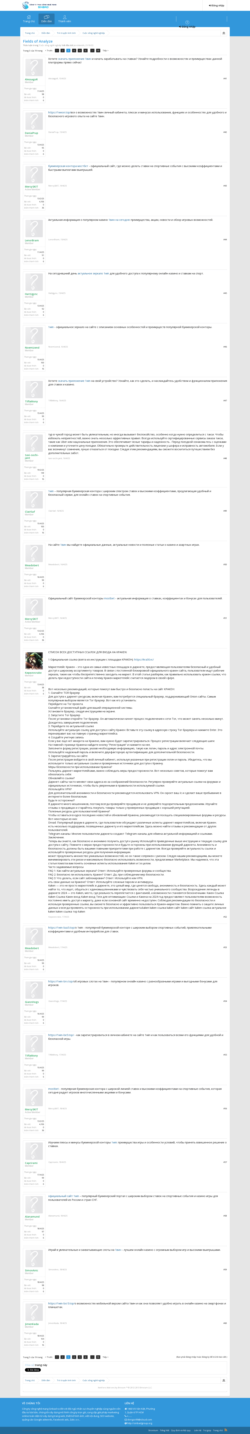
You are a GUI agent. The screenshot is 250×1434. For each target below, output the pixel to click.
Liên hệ (197, 1430)
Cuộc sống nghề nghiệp (50, 45)
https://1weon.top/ (59, 112)
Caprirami (31, 1163)
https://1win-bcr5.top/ (61, 1303)
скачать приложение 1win (74, 381)
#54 (225, 1001)
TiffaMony (31, 401)
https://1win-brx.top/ (61, 981)
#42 (225, 132)
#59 (225, 1269)
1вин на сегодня (119, 219)
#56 (225, 1108)
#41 (225, 78)
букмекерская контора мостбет (68, 166)
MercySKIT (31, 186)
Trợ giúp (207, 1430)
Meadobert (32, 565)
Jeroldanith (79, 45)
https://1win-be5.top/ (61, 1035)
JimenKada (32, 1324)
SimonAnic (31, 1270)
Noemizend (32, 347)
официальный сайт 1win (63, 1196)
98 (43, 94)
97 (43, 1231)
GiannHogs (32, 1002)
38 (43, 687)
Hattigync (31, 294)
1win (51, 327)
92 (43, 309)
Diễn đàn (46, 21)
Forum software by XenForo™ (48, 1430)
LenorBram (32, 240)
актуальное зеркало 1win (93, 273)
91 (43, 255)
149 (42, 473)
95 (43, 148)
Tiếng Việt (164, 1430)
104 (42, 1339)
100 (42, 362)
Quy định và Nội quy (181, 1430)
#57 (225, 1162)
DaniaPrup (31, 133)
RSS (226, 1430)
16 (43, 369)
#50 (225, 564)
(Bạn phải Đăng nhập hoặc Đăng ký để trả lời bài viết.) (201, 1356)
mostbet (109, 598)
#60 (225, 1323)
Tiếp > (106, 50)
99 (43, 416)
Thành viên (64, 21)
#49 (225, 510)
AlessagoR (31, 79)
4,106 (41, 201)
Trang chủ (29, 21)
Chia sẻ (30, 1365)
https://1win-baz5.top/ (61, 927)
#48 (225, 458)
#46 (225, 346)
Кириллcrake (33, 672)
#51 (225, 618)
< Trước (49, 50)
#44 (225, 239)
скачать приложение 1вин (74, 58)
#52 (225, 916)
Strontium (153, 1430)
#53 (225, 947)
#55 (225, 1054)
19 (99, 50)
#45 (225, 293)
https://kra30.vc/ (144, 659)
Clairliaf (30, 511)
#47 (225, 400)
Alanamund (32, 1216)
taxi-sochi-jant (32, 456)
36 (43, 208)
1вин (63, 544)
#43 (225, 185)
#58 (225, 1215)
